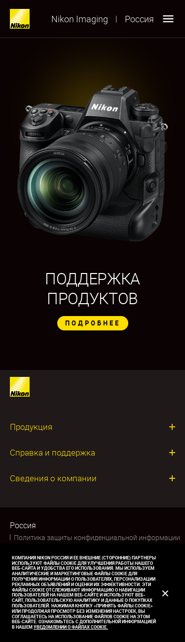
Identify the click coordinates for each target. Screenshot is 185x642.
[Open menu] (168, 19)
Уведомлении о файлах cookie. (71, 627)
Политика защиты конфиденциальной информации (97, 537)
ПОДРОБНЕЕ (92, 323)
